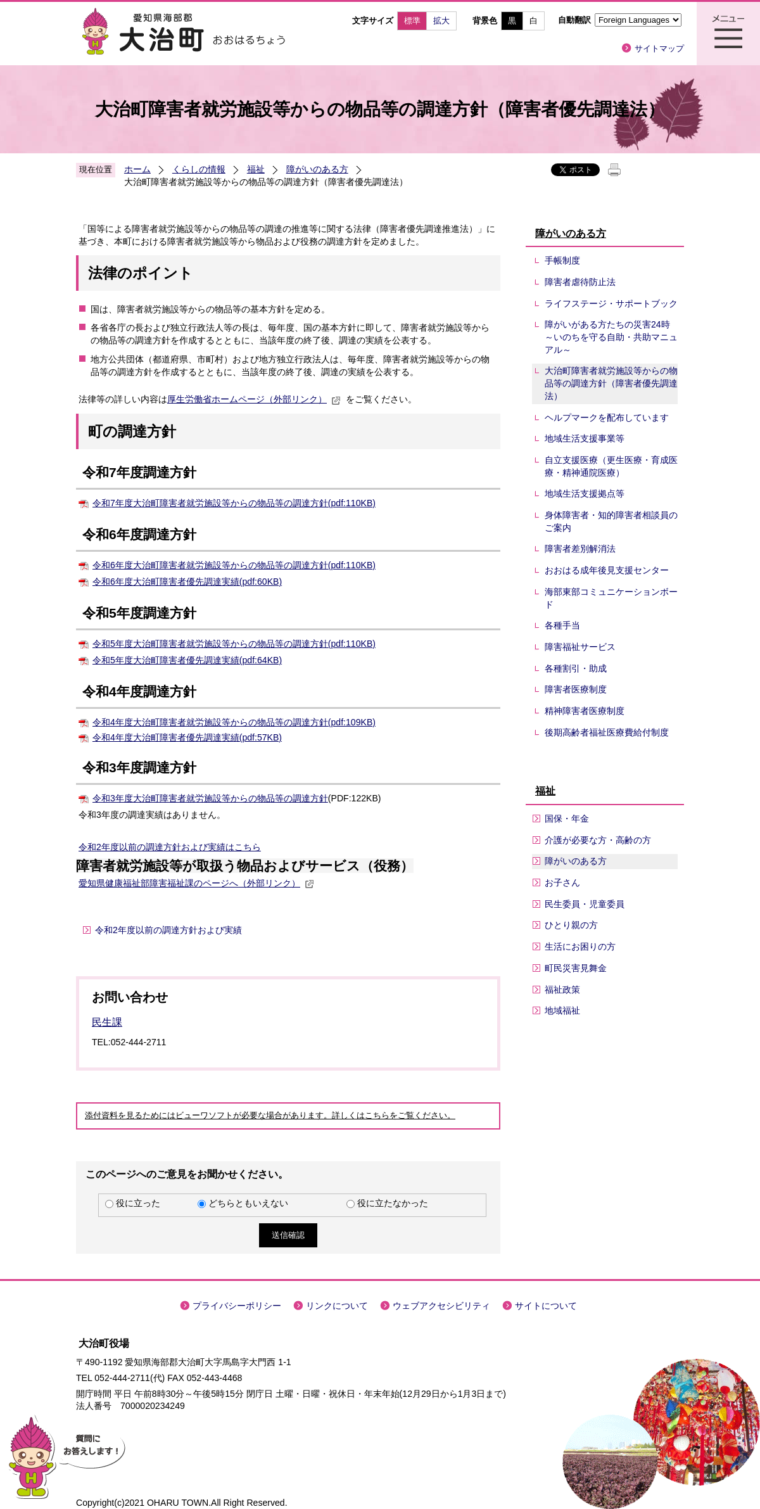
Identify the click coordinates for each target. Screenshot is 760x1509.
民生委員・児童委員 (584, 904)
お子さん (562, 882)
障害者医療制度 (576, 689)
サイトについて (546, 1306)
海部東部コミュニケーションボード (611, 598)
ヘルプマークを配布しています (607, 417)
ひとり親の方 (571, 925)
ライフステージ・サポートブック (611, 303)
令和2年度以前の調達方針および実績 (152, 847)
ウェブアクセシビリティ (441, 1306)
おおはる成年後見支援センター (607, 570)
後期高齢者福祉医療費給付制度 (607, 732)
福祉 (256, 169)
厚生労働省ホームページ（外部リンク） (254, 399)
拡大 (441, 20)
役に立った (138, 1203)
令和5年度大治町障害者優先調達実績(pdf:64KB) (187, 660)
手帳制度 (562, 260)
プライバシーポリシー (237, 1306)
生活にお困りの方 (580, 946)
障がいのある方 (317, 169)
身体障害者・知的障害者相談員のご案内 (611, 521)
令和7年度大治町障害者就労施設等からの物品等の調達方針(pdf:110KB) (234, 503)
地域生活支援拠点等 (584, 493)
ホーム (137, 169)
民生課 (107, 1022)
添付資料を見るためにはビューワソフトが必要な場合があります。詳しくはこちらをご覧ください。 (270, 1115)
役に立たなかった (392, 1203)
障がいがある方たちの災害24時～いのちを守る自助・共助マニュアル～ (611, 336)
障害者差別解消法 (580, 549)
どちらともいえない (248, 1203)
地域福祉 (562, 1010)
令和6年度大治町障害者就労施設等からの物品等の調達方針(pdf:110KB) (234, 565)
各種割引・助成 (576, 668)
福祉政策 (562, 989)
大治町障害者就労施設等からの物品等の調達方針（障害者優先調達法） (611, 383)
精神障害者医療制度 (584, 711)
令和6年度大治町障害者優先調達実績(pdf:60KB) (187, 581)
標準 (412, 20)
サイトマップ (659, 48)
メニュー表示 (728, 33)
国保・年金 (567, 818)
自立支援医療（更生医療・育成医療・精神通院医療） (611, 466)
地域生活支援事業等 (584, 438)
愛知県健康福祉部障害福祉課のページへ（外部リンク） (196, 883)
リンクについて (337, 1306)
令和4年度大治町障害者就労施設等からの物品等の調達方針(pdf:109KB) (234, 722)
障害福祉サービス (580, 647)
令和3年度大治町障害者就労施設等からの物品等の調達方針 (210, 798)
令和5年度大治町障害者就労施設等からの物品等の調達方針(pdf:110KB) (234, 644)
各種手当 (562, 625)
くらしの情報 (198, 169)
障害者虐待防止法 (580, 282)
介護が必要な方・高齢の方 (598, 840)
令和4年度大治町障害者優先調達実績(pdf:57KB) (187, 737)
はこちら (243, 847)
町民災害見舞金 (576, 968)
